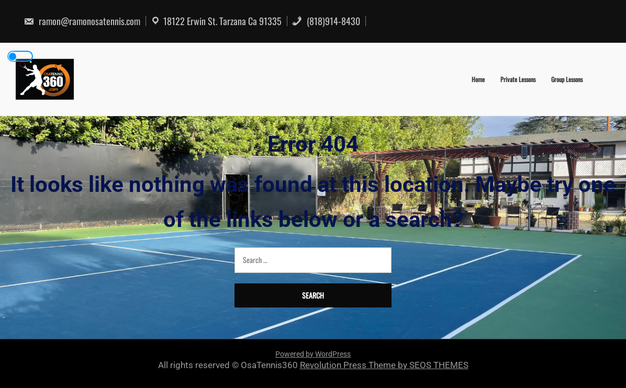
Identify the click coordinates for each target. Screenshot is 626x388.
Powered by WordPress (313, 354)
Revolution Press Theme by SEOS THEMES (384, 365)
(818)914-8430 (326, 21)
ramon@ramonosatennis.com (82, 21)
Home (478, 79)
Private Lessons (517, 79)
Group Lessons (567, 79)
